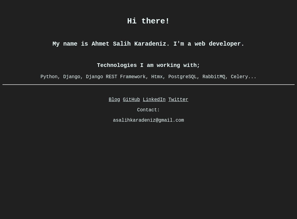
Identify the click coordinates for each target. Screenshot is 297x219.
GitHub (131, 111)
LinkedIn (154, 111)
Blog (114, 111)
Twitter (179, 111)
